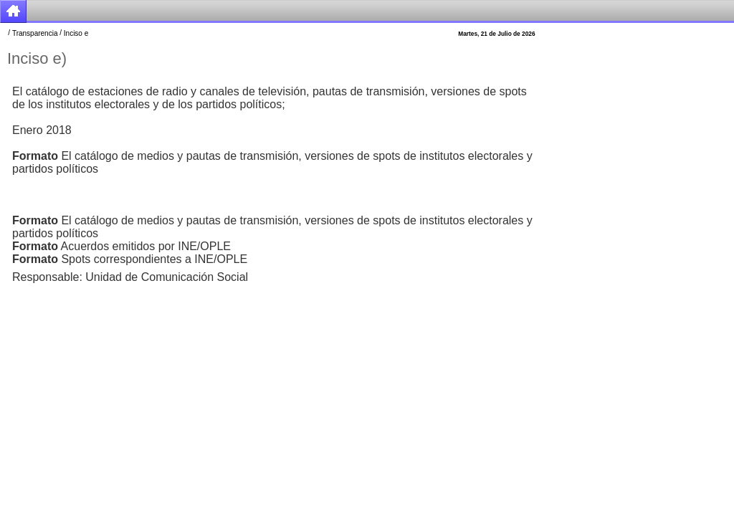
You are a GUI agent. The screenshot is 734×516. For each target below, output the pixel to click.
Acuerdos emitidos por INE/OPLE (121, 246)
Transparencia (35, 33)
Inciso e (76, 33)
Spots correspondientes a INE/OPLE (129, 259)
